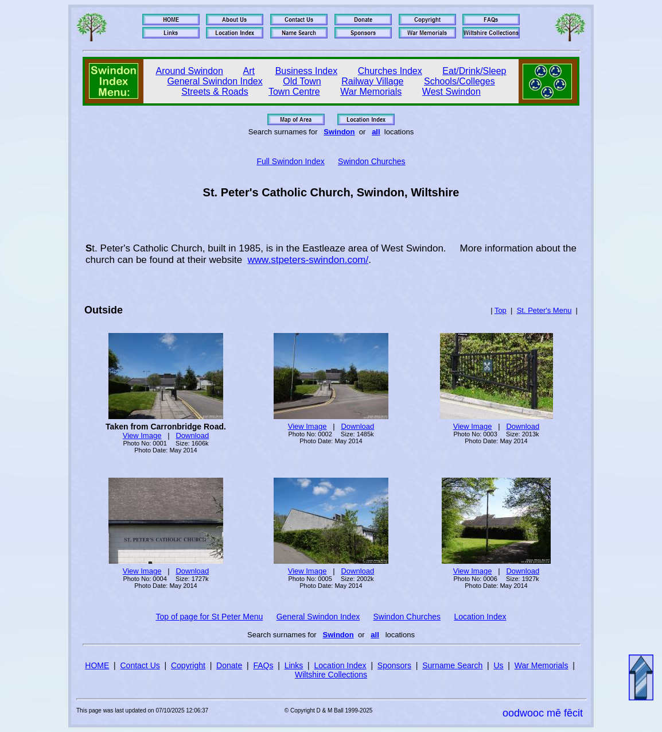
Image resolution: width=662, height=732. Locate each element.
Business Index (306, 71)
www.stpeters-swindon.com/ (308, 259)
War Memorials (371, 91)
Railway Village (372, 81)
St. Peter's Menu (544, 310)
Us (498, 665)
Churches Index (390, 71)
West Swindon (451, 91)
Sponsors (394, 665)
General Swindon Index (214, 81)
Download (192, 435)
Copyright (188, 665)
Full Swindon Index (290, 161)
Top (500, 310)
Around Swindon (189, 71)
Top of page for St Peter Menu (209, 616)
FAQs (263, 665)
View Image (142, 435)
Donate (229, 665)
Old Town (302, 81)
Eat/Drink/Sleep (474, 71)
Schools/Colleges (459, 81)
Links (294, 665)
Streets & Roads (214, 91)
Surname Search (452, 665)
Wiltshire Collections (331, 674)
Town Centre (294, 91)
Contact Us (140, 665)
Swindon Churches (372, 161)
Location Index (480, 616)
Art (249, 71)
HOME (97, 665)
